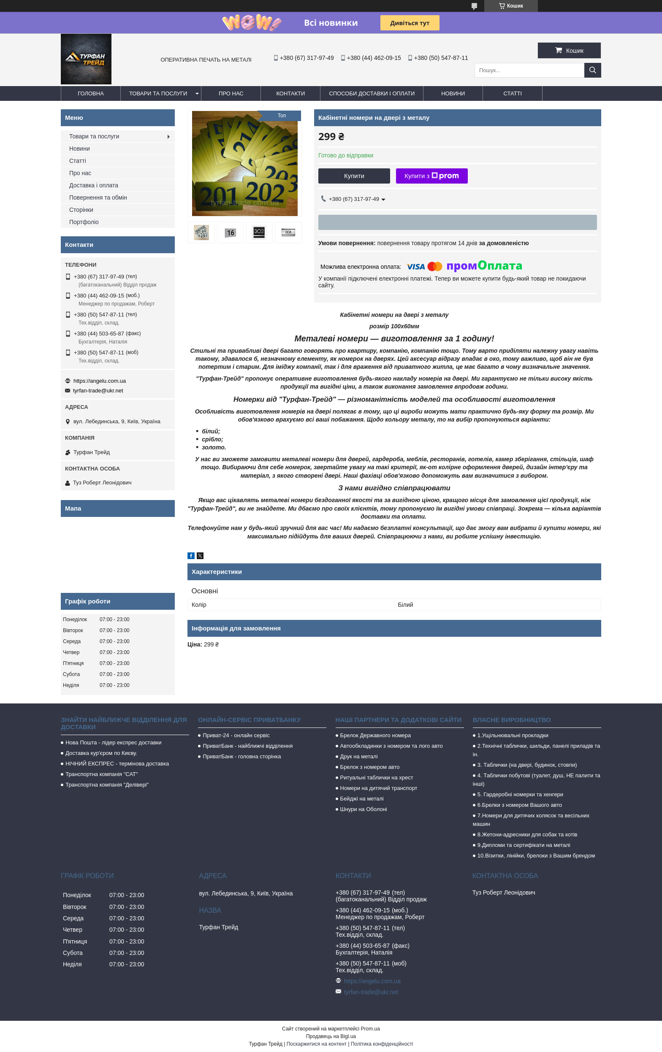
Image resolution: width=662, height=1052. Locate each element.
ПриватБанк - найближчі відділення (248, 746)
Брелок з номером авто (370, 767)
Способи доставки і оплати (372, 93)
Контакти (290, 93)
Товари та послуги (158, 93)
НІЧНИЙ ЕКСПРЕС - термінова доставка (117, 763)
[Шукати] (592, 70)
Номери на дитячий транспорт (379, 788)
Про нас (231, 93)
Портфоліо (84, 222)
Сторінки (81, 209)
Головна (91, 93)
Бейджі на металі (362, 798)
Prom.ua (370, 1029)
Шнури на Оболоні (363, 809)
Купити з (431, 176)
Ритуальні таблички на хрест (376, 777)
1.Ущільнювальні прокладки (513, 735)
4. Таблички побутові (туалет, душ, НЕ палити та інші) (536, 779)
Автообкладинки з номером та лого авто (391, 746)
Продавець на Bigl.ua (331, 1036)
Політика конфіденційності (382, 1044)
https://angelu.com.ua (99, 381)
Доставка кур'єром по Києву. (101, 753)
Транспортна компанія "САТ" (101, 774)
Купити (354, 175)
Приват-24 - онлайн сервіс (236, 735)
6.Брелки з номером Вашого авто (520, 805)
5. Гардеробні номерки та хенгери (520, 794)
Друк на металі (359, 756)
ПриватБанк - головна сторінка (242, 756)
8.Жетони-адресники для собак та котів (528, 834)
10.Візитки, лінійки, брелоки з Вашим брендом (536, 855)
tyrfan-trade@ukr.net (98, 390)
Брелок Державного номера (375, 735)
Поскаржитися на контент (317, 1044)
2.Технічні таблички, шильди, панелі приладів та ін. (536, 750)
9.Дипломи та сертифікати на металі (524, 845)
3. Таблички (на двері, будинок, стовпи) (527, 765)
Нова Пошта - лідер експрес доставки (113, 742)
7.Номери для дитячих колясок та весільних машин (531, 819)
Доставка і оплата (93, 185)
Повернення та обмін (98, 197)
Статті (513, 93)
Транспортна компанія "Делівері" (107, 785)
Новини (453, 93)
